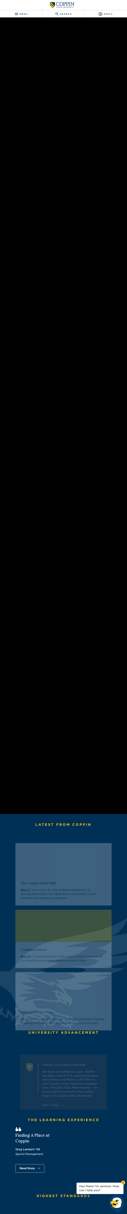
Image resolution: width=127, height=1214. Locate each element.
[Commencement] (63, 1056)
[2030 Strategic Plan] (63, 1119)
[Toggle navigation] (21, 14)
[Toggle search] (63, 14)
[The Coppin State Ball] (63, 991)
